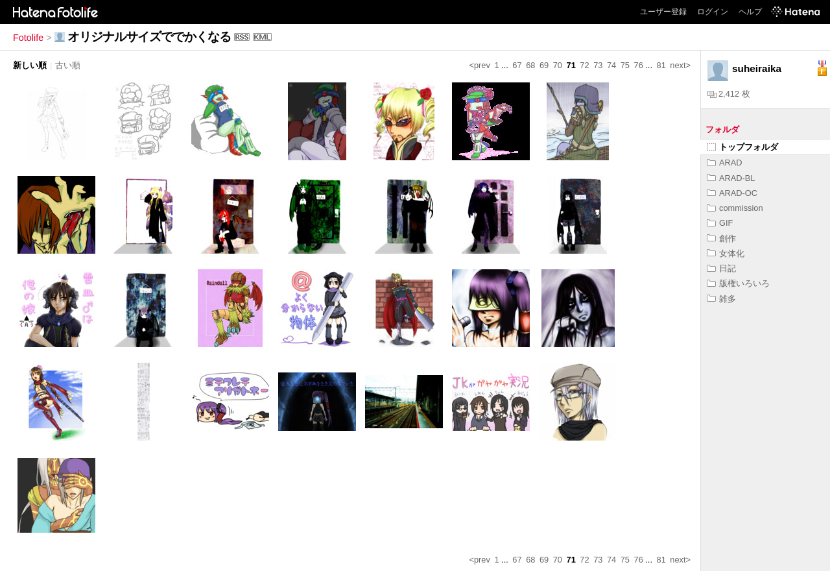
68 (530, 65)
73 (597, 65)
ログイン (712, 11)
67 (516, 65)
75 (625, 65)
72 (584, 65)
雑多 (721, 299)
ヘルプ (750, 11)
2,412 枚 (728, 94)
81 (661, 65)
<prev (479, 65)
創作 (721, 238)
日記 (721, 268)
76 (638, 65)
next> (680, 65)
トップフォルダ (742, 147)
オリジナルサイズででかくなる (149, 36)
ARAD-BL (731, 178)
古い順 (67, 65)
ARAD (724, 162)
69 (544, 65)
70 (557, 65)
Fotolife (28, 37)
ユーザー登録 (663, 11)
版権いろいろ (738, 283)
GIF (720, 223)
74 (611, 65)
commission (735, 208)
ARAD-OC (732, 193)
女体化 (725, 253)
